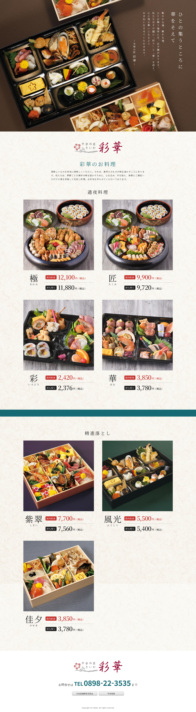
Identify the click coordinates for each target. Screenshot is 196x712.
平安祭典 (111, 694)
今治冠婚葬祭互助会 (84, 694)
